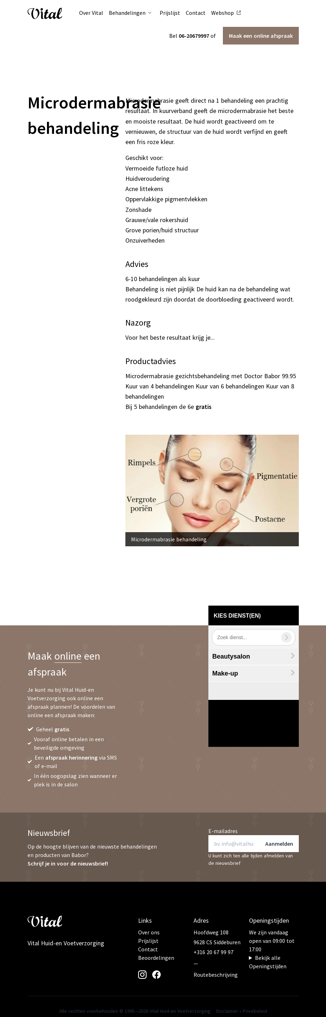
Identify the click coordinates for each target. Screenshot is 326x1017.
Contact (148, 949)
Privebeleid (255, 1011)
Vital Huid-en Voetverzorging (66, 943)
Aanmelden (279, 843)
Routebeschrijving (216, 974)
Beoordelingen (156, 957)
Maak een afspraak (261, 35)
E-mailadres (223, 830)
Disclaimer (227, 1011)
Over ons (149, 932)
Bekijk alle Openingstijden (267, 962)
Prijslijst (148, 940)
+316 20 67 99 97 (213, 952)
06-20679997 (195, 35)
